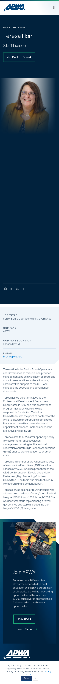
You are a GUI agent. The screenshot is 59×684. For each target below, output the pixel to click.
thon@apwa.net (12, 356)
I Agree (26, 678)
